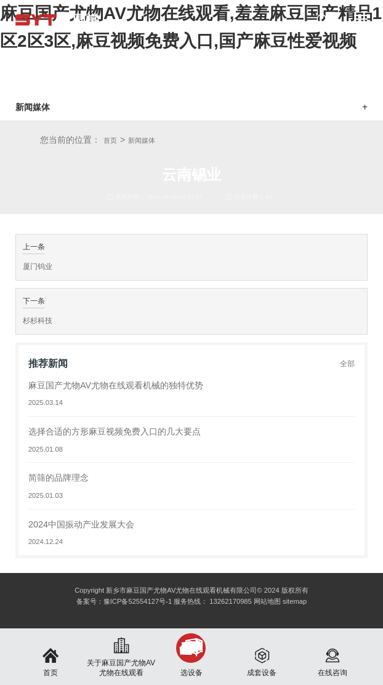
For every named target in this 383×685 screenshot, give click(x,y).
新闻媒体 (141, 140)
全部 (347, 363)
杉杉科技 (37, 320)
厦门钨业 (37, 266)
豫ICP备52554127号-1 (137, 601)
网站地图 (267, 601)
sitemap (295, 601)
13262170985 (230, 601)
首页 (110, 140)
